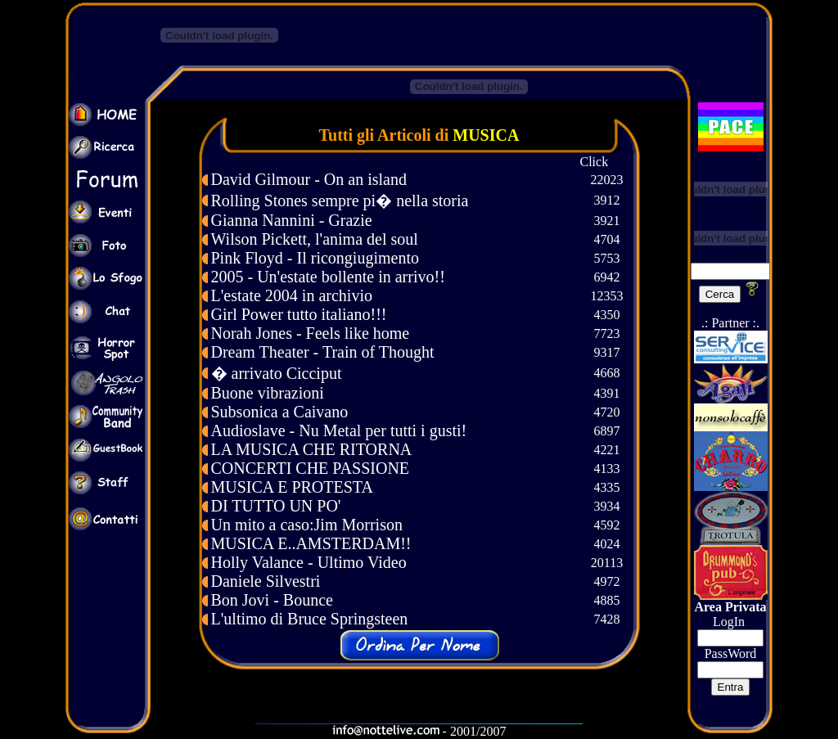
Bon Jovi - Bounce (272, 600)
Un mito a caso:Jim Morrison (307, 525)
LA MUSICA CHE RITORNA (311, 449)
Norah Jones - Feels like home (310, 333)
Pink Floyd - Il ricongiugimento (315, 258)
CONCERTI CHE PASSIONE (310, 468)
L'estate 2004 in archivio (291, 295)
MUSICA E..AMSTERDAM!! (311, 543)
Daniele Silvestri (266, 581)
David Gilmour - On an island (309, 179)
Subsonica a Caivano (280, 412)
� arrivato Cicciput (276, 373)
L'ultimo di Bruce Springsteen (309, 619)
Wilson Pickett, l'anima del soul (314, 239)
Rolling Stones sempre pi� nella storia (340, 201)
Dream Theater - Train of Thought (323, 352)
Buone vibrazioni (267, 393)
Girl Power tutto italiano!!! (299, 314)
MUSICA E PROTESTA (292, 487)
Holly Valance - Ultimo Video (309, 562)
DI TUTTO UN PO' (276, 506)
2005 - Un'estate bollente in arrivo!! (328, 277)
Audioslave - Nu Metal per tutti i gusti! (339, 430)
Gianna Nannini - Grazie (291, 220)
